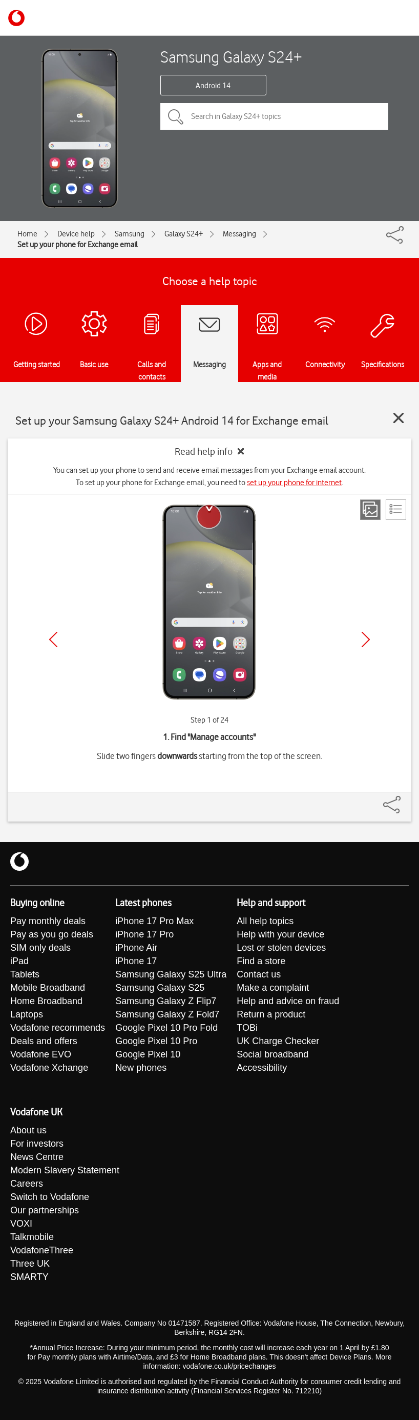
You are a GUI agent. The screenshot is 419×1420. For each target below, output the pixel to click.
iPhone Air (136, 948)
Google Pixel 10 (147, 1054)
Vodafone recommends (57, 1028)
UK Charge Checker (278, 1041)
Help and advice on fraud (288, 1001)
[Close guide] (398, 418)
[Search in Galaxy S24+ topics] (274, 116)
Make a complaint (273, 988)
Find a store (261, 961)
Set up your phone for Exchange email (77, 244)
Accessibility (262, 1068)
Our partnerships (44, 1210)
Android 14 (213, 85)
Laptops (26, 1014)
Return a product (271, 1014)
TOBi (247, 1028)
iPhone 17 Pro (144, 934)
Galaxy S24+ (183, 233)
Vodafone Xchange (49, 1068)
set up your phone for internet (294, 482)
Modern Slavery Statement (64, 1170)
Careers (26, 1183)
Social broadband (272, 1054)
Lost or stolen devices (281, 948)
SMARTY (29, 1277)
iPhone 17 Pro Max (154, 921)
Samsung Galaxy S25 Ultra (170, 974)
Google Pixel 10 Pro (156, 1041)
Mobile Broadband (47, 988)
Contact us (259, 974)
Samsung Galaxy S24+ (231, 56)
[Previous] (53, 639)
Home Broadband (46, 1001)
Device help (76, 233)
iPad (19, 961)
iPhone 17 (136, 961)
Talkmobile (32, 1237)
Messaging (239, 233)
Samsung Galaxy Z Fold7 (167, 1014)
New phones (140, 1068)
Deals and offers (43, 1041)
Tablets (24, 974)
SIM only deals (40, 948)
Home (27, 233)
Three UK (30, 1263)
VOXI (21, 1223)
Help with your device (280, 934)
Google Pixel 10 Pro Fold (166, 1028)
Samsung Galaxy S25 (159, 988)
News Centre (37, 1157)
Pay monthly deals (48, 921)
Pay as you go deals (51, 934)
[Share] (404, 799)
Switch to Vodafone (49, 1197)
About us (28, 1130)
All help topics (265, 921)
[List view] (396, 509)
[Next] (366, 639)
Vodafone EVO (40, 1054)
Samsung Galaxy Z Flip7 (165, 1001)
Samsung (129, 233)
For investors (37, 1143)
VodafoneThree (41, 1250)
